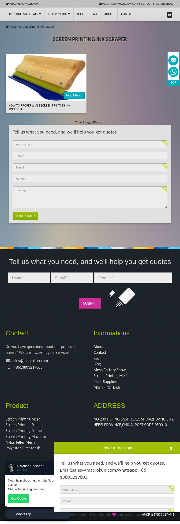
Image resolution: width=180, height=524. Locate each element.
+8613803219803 (29, 368)
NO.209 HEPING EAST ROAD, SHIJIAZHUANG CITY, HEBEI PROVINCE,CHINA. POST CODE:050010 (131, 427)
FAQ (94, 14)
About (109, 14)
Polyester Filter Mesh (24, 451)
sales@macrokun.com (31, 361)
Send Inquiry (25, 216)
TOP (173, 82)
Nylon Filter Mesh (21, 445)
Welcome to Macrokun (22, 3)
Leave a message (117, 448)
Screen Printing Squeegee (27, 427)
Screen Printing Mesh (112, 377)
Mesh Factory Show (110, 371)
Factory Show (164, 3)
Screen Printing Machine (26, 439)
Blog (97, 364)
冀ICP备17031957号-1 (158, 518)
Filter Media (59, 14)
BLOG (80, 14)
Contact (146, 3)
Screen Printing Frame (24, 433)
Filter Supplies (106, 383)
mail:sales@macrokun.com (118, 3)
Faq (97, 359)
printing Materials (25, 14)
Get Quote (18, 498)
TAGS (12, 27)
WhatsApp (23, 514)
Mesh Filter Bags (108, 389)
